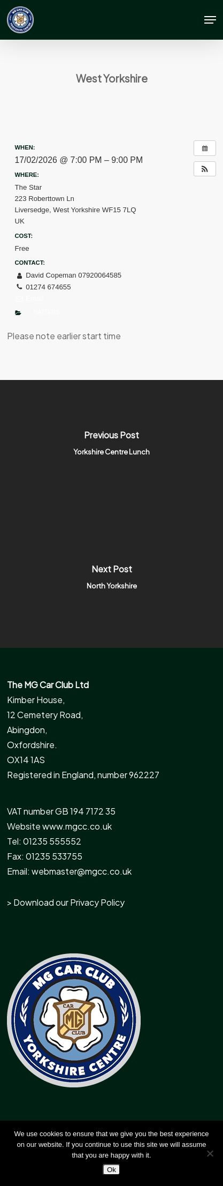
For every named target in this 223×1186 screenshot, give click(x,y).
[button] (210, 19)
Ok (111, 1170)
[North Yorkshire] (111, 581)
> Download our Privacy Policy (66, 902)
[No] (209, 1153)
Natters (46, 312)
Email (29, 298)
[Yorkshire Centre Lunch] (111, 447)
